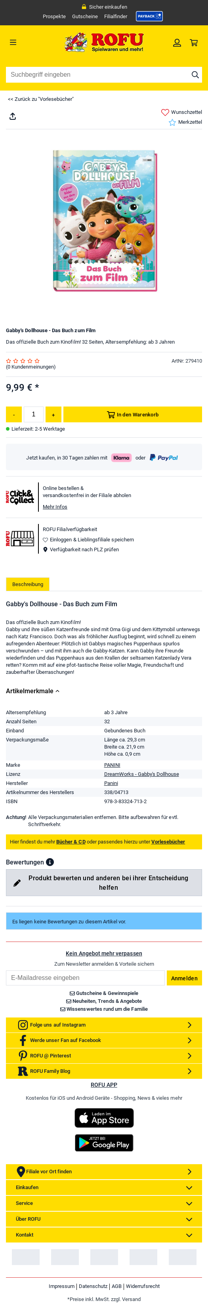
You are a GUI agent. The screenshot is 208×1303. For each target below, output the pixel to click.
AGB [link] (117, 1286)
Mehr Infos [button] (55, 506)
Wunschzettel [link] (181, 112)
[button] (50, 862)
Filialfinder (115, 16)
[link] (149, 16)
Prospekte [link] (54, 16)
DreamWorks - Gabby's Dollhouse (141, 774)
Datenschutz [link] (93, 1286)
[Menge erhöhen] (53, 414)
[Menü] (30, 42)
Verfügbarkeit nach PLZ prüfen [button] (81, 549)
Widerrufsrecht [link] (143, 1286)
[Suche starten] (195, 75)
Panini (111, 783)
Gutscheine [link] (85, 16)
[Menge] (34, 414)
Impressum (61, 1286)
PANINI (112, 765)
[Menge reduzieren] (14, 414)
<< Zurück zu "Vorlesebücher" (41, 99)
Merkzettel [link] (185, 122)
